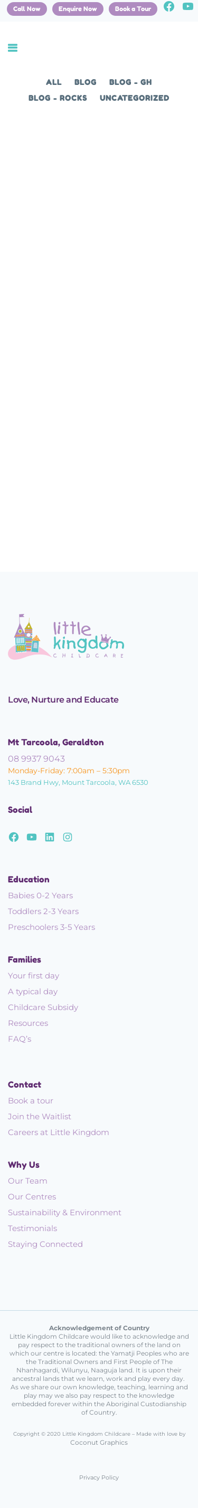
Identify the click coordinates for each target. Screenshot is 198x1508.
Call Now (27, 9)
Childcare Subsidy (43, 1007)
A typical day (33, 991)
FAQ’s (19, 1039)
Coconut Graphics (99, 1442)
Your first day (33, 976)
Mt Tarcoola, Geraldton (56, 742)
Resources (28, 1023)
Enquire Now (78, 9)
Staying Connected (45, 1244)
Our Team (28, 1181)
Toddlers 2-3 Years (43, 911)
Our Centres (32, 1197)
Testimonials (32, 1228)
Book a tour (30, 1101)
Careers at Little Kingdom (58, 1132)
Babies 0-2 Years (40, 895)
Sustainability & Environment (64, 1212)
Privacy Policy (99, 1477)
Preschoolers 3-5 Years (51, 927)
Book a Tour (133, 9)
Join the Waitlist (39, 1116)
